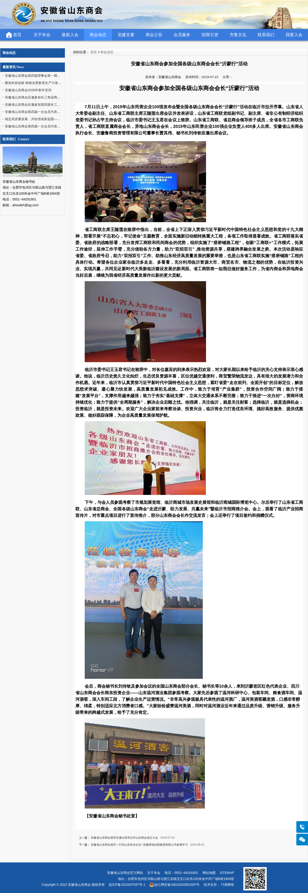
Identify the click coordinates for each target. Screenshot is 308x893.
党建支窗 (126, 34)
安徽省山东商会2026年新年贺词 (28, 90)
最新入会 (70, 34)
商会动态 (98, 34)
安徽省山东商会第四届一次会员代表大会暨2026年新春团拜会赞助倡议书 (57, 126)
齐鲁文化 (238, 34)
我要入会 (294, 34)
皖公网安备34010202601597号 (177, 884)
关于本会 (42, 34)
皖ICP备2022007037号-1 (127, 884)
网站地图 (209, 873)
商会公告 (154, 34)
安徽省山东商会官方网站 (125, 873)
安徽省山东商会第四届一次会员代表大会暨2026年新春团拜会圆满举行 (56, 112)
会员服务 (182, 34)
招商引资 (210, 34)
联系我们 (266, 34)
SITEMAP (227, 873)
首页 (17, 34)
